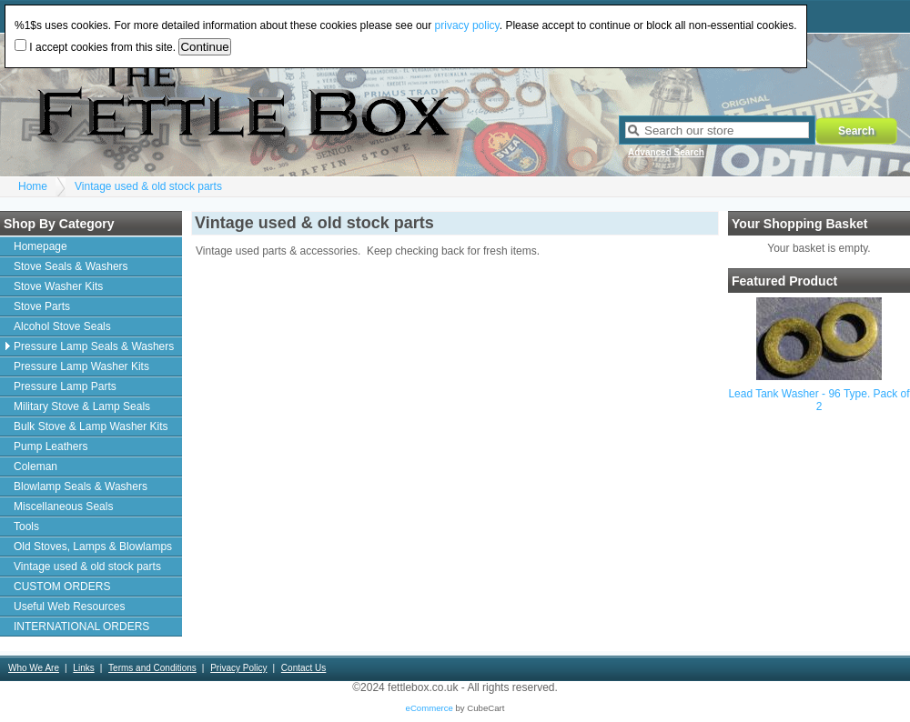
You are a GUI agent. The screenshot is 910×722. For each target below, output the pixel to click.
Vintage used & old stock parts (148, 186)
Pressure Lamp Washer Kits (81, 366)
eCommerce (429, 708)
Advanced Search (666, 152)
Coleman (35, 466)
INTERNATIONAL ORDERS (81, 626)
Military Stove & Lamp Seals (82, 406)
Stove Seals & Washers (71, 266)
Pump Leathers (50, 446)
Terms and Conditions (152, 668)
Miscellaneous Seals (63, 506)
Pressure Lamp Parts (65, 386)
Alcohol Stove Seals (62, 326)
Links (83, 668)
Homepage (40, 246)
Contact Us (303, 668)
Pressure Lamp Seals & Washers (94, 346)
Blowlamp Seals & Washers (80, 486)
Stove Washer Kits (58, 286)
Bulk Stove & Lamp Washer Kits (91, 426)
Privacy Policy (238, 668)
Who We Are (33, 668)
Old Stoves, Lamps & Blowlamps (93, 546)
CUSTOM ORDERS (62, 586)
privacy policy (467, 25)
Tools (26, 526)
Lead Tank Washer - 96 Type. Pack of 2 (818, 400)
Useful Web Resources (70, 606)
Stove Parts (42, 306)
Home (32, 186)
